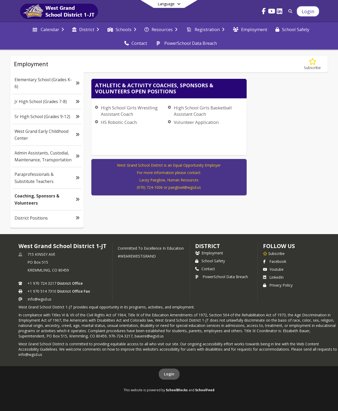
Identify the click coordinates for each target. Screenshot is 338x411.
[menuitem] (48, 29)
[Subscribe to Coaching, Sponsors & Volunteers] (312, 64)
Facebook (274, 261)
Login (169, 373)
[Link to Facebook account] (264, 11)
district (207, 246)
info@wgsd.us (39, 299)
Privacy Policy (278, 285)
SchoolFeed (204, 390)
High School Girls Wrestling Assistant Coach (129, 111)
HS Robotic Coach (119, 122)
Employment (209, 252)
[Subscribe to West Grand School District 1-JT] (274, 253)
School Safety (210, 260)
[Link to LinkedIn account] (280, 11)
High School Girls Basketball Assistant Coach (203, 111)
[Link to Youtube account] (272, 11)
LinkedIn (273, 277)
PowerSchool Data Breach (221, 276)
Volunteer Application (196, 122)
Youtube (273, 269)
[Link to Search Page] (289, 11)
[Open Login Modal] (308, 11)
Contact (205, 268)
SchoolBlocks (177, 390)
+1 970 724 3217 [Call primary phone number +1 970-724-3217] (41, 283)
